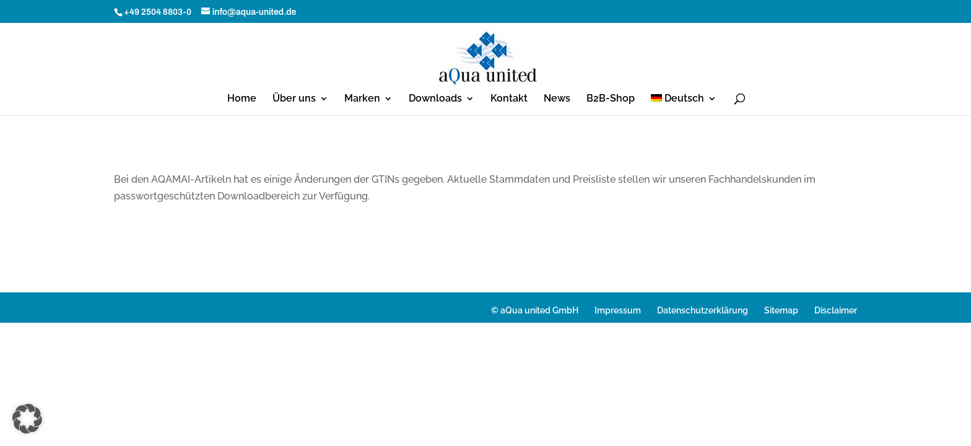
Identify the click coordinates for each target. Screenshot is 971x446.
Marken (362, 99)
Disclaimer (835, 310)
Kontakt (509, 99)
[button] (27, 418)
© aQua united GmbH (534, 310)
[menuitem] (684, 104)
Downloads (435, 99)
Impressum (617, 310)
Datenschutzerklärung (702, 310)
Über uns (294, 99)
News (557, 99)
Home (241, 99)
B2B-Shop (610, 99)
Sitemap (781, 310)
